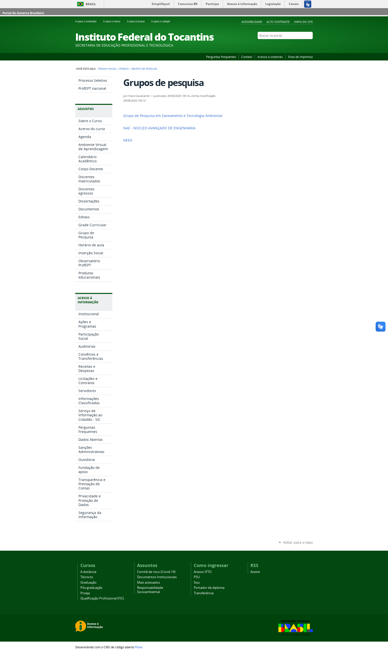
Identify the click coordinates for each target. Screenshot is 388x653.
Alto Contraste (278, 22)
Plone (139, 647)
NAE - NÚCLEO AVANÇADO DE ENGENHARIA (159, 128)
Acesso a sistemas (270, 57)
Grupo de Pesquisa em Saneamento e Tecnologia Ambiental (172, 116)
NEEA (127, 140)
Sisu (197, 582)
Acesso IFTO (203, 572)
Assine (255, 572)
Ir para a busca (138, 21)
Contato (246, 57)
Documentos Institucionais (157, 577)
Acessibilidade (252, 22)
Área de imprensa (300, 57)
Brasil (91, 4)
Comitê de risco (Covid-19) (156, 572)
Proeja (85, 593)
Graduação (88, 582)
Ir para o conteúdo (88, 21)
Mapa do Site (303, 22)
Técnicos (86, 577)
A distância (88, 572)
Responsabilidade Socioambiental (150, 590)
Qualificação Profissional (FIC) (102, 598)
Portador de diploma (209, 588)
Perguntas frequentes (221, 57)
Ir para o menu (114, 21)
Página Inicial (107, 68)
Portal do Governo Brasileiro (23, 13)
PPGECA (123, 68)
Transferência (204, 593)
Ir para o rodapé (162, 21)
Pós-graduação (91, 588)
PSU (197, 577)
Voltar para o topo (298, 542)
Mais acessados (148, 582)
